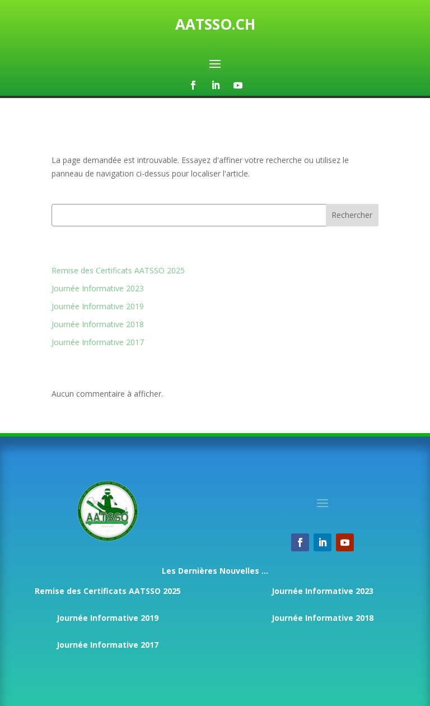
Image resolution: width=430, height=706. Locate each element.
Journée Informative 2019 (98, 306)
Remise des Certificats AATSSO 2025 (118, 270)
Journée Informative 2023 (98, 288)
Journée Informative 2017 (98, 342)
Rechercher (351, 215)
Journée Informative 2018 (98, 324)
